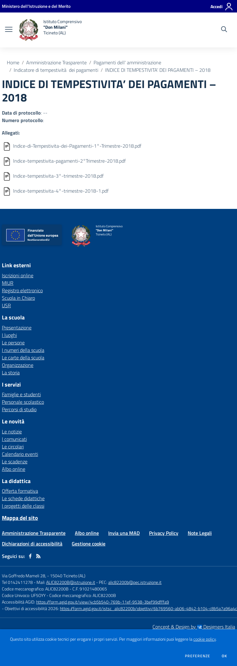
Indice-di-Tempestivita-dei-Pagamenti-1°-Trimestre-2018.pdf (77, 146)
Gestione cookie (88, 543)
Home (13, 62)
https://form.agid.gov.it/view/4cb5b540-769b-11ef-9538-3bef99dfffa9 (102, 602)
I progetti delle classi (23, 506)
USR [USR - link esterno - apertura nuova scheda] (6, 305)
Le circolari (13, 446)
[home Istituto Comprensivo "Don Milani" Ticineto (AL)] (50, 30)
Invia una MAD (124, 533)
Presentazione (16, 327)
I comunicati (14, 439)
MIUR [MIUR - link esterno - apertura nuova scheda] (7, 283)
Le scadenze (14, 461)
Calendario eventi (20, 454)
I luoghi (9, 335)
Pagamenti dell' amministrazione (127, 62)
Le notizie (12, 431)
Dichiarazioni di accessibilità (32, 543)
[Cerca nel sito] (224, 30)
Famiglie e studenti (21, 394)
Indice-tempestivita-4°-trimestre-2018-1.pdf (61, 191)
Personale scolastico (23, 402)
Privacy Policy (163, 533)
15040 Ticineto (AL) (67, 575)
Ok (224, 656)
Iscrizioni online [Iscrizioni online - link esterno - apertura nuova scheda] (17, 275)
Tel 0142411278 (17, 582)
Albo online (13, 469)
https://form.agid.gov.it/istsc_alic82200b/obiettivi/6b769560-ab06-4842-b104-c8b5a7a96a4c (148, 608)
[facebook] (30, 556)
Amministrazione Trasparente (56, 62)
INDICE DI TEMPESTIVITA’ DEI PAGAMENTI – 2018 (157, 70)
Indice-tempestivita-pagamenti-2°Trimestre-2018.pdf (69, 161)
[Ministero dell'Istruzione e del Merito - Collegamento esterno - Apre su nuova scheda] (36, 6)
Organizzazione (17, 365)
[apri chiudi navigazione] (8, 30)
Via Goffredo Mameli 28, (24, 575)
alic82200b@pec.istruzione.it (135, 582)
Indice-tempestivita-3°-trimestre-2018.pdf (58, 176)
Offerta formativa (20, 491)
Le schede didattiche (23, 498)
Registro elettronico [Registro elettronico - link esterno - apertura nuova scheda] (22, 290)
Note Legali (200, 533)
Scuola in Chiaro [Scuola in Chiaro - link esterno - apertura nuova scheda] (18, 298)
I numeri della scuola (23, 350)
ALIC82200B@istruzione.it (70, 582)
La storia (11, 372)
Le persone (13, 342)
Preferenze (197, 656)
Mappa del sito (20, 518)
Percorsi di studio (19, 409)
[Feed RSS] (38, 556)
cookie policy (204, 639)
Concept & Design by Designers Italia (193, 626)
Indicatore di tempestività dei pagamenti (56, 70)
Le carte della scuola (23, 357)
